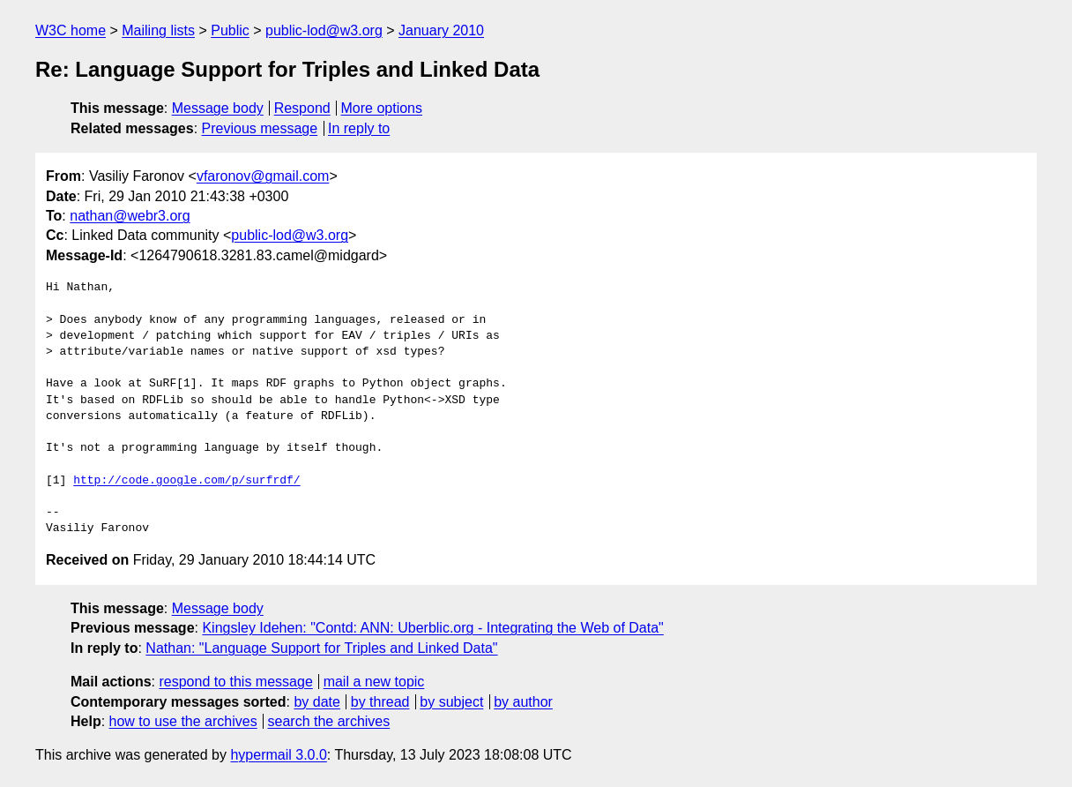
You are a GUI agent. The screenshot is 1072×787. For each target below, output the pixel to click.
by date (316, 701)
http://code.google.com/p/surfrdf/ (186, 481)
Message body (218, 108)
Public (230, 30)
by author (523, 701)
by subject (451, 701)
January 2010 (441, 30)
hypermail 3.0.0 (278, 754)
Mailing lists (158, 30)
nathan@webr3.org (130, 215)
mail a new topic (374, 681)
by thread (380, 701)
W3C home (70, 30)
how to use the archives (183, 721)
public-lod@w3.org (324, 30)
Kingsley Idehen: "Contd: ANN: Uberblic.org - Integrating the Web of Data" (432, 627)
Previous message (260, 128)
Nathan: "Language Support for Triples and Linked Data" (321, 648)
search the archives (329, 721)
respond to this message (235, 681)
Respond (302, 108)
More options (382, 108)
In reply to (359, 128)
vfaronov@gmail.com (263, 176)
